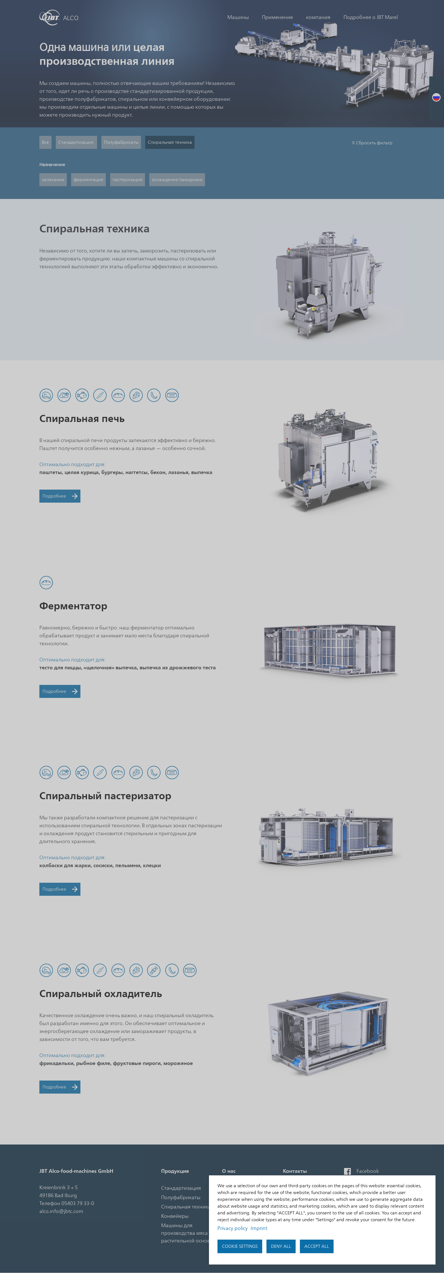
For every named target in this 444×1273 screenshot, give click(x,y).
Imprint (259, 1228)
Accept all (316, 1246)
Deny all (281, 1246)
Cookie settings (240, 1246)
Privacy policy (232, 1228)
